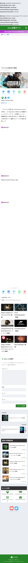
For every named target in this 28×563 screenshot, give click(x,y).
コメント (5, 369)
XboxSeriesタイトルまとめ (8, 493)
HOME (14, 557)
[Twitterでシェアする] (3, 92)
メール (3, 393)
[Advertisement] (14, 50)
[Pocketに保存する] (24, 92)
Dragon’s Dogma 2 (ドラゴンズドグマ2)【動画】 (17, 462)
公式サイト (4, 103)
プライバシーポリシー (13, 559)
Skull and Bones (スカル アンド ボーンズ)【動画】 (17, 470)
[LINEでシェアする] (19, 92)
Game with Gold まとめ (20, 498)
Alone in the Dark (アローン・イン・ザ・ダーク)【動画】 (17, 454)
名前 (3, 387)
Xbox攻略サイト (14, 28)
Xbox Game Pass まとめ (20, 493)
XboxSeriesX (17, 300)
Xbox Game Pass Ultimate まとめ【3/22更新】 (17, 446)
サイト (3, 399)
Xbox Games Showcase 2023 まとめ (14, 31)
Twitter (16, 510)
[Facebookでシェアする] (8, 92)
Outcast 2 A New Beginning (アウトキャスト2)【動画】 (17, 478)
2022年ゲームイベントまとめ (8, 499)
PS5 (11, 300)
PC (7, 300)
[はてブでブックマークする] (14, 92)
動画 (9, 297)
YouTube (11, 510)
